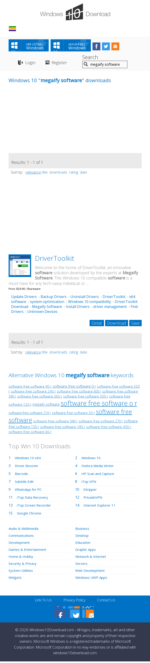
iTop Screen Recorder (35, 506)
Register (61, 64)
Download (116, 324)
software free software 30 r (73, 414)
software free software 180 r (62, 428)
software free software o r (99, 404)
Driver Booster (27, 467)
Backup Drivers (54, 298)
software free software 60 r (30, 433)
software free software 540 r (55, 422)
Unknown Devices (42, 313)
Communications (23, 537)
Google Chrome (30, 514)
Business (83, 530)
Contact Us (108, 601)
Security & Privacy (23, 565)
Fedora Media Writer (98, 467)
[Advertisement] (42, 123)
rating (73, 173)
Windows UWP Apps (92, 579)
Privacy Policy (74, 601)
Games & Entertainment (29, 551)
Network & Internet (91, 558)
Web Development (91, 572)
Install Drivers (78, 308)
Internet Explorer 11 (100, 506)
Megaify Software (47, 308)
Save (135, 324)
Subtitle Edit (25, 483)
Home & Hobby (21, 558)
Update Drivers (24, 298)
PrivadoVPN (93, 498)
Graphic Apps (86, 551)
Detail (97, 324)
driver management (110, 308)
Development (20, 544)
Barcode (22, 475)
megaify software (46, 405)
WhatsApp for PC (29, 491)
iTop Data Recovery (33, 498)
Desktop (82, 537)
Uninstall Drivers (84, 298)
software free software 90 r (30, 388)
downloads (58, 173)
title (45, 173)
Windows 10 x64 (28, 459)
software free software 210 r (30, 414)
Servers (81, 565)
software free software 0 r (74, 387)
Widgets (15, 579)
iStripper (90, 491)
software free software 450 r (108, 428)
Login (30, 64)
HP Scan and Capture (99, 475)
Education (83, 544)
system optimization (47, 303)
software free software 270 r (100, 422)
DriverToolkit (54, 259)
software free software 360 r (39, 397)
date (83, 173)
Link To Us (41, 601)
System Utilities (22, 572)
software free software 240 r (33, 393)
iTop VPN (89, 483)
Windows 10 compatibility (89, 303)
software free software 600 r (79, 393)
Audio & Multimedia (25, 530)
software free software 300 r (85, 397)
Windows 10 (91, 459)
